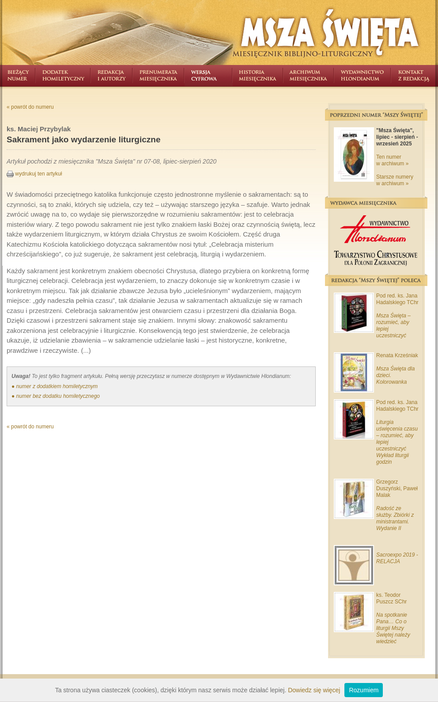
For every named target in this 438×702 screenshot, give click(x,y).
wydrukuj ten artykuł (34, 174)
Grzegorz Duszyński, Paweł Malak (397, 488)
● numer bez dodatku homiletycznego (55, 396)
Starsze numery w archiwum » (394, 180)
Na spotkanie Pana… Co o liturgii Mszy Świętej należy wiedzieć (393, 628)
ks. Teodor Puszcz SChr (391, 598)
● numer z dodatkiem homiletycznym (54, 386)
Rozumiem (363, 690)
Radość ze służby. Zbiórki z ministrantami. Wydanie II (395, 518)
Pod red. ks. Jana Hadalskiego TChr (397, 299)
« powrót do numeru (30, 107)
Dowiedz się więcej (314, 690)
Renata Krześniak (397, 355)
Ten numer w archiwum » (392, 160)
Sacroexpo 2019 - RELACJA (397, 558)
